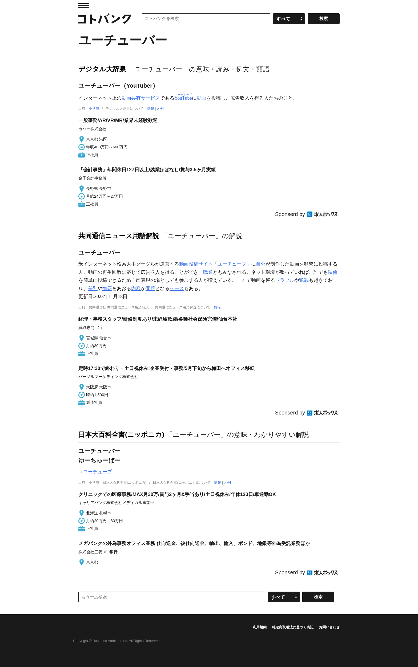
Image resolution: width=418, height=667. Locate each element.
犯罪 (304, 280)
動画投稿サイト (196, 264)
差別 (93, 288)
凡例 (160, 109)
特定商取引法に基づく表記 (293, 627)
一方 (241, 280)
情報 (150, 109)
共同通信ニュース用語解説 (118, 235)
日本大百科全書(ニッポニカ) (121, 434)
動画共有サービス (141, 98)
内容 (136, 288)
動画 (201, 98)
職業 (208, 272)
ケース (177, 288)
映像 (332, 272)
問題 (150, 288)
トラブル (284, 280)
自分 (261, 264)
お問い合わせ (329, 627)
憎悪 (107, 288)
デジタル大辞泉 (102, 69)
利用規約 (260, 627)
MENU (83, 5)
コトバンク (104, 18)
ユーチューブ (232, 264)
